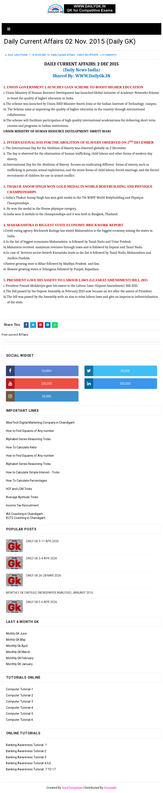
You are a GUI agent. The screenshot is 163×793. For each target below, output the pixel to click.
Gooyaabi (110, 787)
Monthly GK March (18, 652)
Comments (110, 55)
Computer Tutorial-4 (19, 707)
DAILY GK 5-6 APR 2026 (41, 602)
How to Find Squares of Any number (30, 431)
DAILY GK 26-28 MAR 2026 (43, 575)
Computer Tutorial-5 (19, 713)
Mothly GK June (16, 633)
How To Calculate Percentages (26, 480)
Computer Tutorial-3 (19, 701)
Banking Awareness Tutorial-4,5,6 (28, 763)
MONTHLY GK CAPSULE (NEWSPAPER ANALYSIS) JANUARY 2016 (49, 592)
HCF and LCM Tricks (19, 489)
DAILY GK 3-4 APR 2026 (41, 558)
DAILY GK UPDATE (87, 54)
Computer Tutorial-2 (19, 695)
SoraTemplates (72, 787)
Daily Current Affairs (63, 54)
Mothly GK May (16, 639)
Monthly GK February (20, 658)
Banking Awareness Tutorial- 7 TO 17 (31, 769)
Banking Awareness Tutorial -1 (26, 745)
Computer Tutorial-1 (19, 689)
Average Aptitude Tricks (22, 497)
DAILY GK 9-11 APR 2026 (42, 541)
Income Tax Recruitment (22, 505)
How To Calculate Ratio (21, 447)
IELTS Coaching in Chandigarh (25, 518)
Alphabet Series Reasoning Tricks (28, 439)
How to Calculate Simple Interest (27, 472)
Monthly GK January (19, 664)
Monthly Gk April (17, 645)
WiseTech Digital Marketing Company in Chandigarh (40, 422)
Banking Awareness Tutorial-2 (26, 751)
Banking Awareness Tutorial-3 (26, 757)
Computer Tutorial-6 (19, 719)
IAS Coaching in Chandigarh (24, 514)
